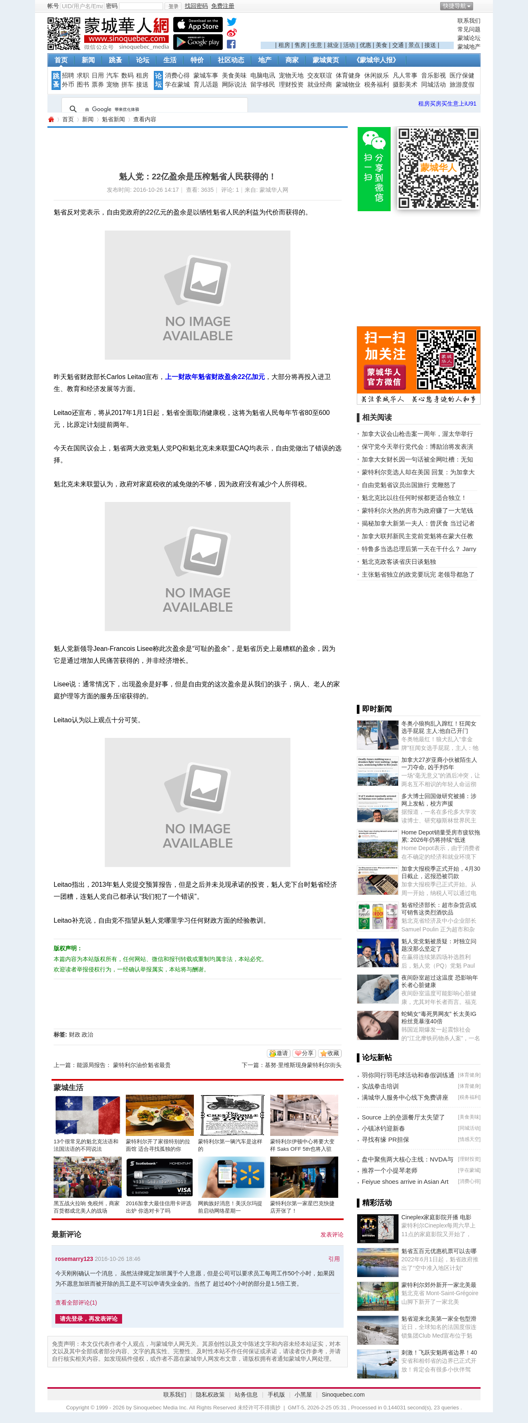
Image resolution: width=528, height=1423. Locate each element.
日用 (98, 75)
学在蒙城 (177, 84)
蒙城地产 (469, 46)
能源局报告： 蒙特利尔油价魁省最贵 (124, 1065)
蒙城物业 (348, 84)
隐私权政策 (210, 1394)
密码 (112, 5)
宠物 (112, 84)
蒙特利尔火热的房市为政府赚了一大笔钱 (417, 510)
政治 (87, 1034)
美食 (381, 45)
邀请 (282, 1053)
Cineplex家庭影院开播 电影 (436, 1217)
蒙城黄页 (326, 60)
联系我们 (469, 20)
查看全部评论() (76, 1302)
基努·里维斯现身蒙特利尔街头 (303, 1065)
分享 (308, 1053)
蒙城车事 (205, 75)
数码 (127, 75)
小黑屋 (303, 1394)
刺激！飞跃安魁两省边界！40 (439, 1352)
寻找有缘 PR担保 (385, 1139)
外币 (68, 84)
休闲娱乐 (376, 75)
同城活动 (433, 84)
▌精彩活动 (374, 1203)
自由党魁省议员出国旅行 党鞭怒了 (409, 484)
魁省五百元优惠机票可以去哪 (438, 1251)
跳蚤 (115, 60)
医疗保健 (462, 75)
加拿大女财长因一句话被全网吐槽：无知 (417, 459)
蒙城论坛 (469, 38)
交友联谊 (319, 75)
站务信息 (246, 1394)
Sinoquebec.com (343, 1394)
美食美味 (234, 75)
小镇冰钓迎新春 (383, 1128)
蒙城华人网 (50, 119)
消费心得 (177, 75)
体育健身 (348, 75)
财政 (74, 1034)
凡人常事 (405, 75)
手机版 (276, 1394)
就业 (333, 45)
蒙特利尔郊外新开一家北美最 (438, 1285)
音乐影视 (433, 75)
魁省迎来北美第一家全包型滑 (438, 1318)
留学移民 (262, 84)
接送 (430, 45)
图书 (83, 84)
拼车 (127, 84)
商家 (292, 60)
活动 (349, 45)
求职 (83, 75)
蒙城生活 (68, 1088)
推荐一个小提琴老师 (389, 1170)
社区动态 (231, 60)
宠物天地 (291, 75)
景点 (414, 45)
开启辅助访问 (478, 5)
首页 (61, 60)
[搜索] (153, 109)
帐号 (53, 5)
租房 (284, 45)
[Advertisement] (357, 29)
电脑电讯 (262, 75)
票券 (98, 84)
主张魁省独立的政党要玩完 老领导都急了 (418, 574)
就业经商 (319, 84)
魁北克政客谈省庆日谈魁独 (399, 561)
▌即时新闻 (374, 709)
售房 (300, 45)
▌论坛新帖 (374, 1057)
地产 (264, 60)
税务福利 (376, 84)
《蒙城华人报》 (376, 60)
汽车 (112, 75)
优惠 (365, 45)
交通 (398, 45)
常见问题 (469, 29)
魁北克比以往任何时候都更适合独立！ (414, 497)
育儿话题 (205, 84)
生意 (316, 45)
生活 (170, 60)
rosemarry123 (74, 1259)
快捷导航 (454, 5)
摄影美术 (405, 84)
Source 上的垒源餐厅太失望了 (403, 1117)
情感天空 (469, 1139)
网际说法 (234, 84)
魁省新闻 (113, 119)
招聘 (68, 75)
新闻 (88, 60)
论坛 (142, 60)
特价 (197, 60)
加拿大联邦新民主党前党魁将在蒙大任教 (417, 536)
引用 (334, 1259)
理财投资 (291, 84)
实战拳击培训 (380, 1086)
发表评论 (332, 1234)
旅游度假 (462, 84)
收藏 (333, 1053)
